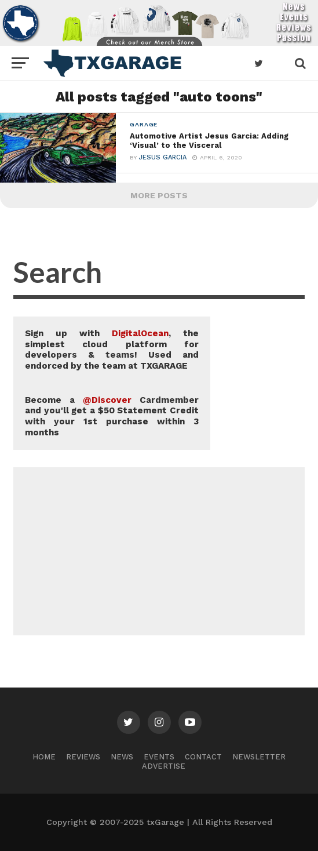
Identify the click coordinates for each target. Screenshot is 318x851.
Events (159, 756)
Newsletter (259, 756)
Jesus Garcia (163, 159)
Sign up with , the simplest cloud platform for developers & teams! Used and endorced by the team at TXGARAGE (112, 349)
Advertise (163, 766)
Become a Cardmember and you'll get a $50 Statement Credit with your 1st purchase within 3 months (112, 416)
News (122, 756)
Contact (203, 756)
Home (44, 756)
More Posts (159, 195)
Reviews (83, 756)
